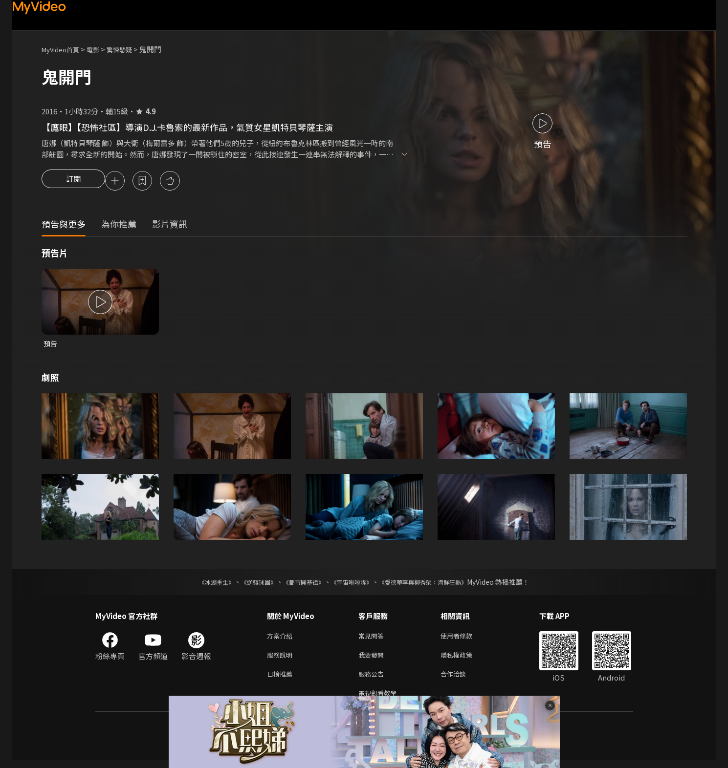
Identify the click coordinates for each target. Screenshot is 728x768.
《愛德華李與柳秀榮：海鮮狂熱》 (435, 584)
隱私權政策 (464, 659)
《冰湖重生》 (199, 584)
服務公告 (373, 680)
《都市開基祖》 (299, 584)
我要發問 (373, 659)
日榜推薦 (281, 680)
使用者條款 (464, 639)
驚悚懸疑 (130, 49)
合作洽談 (461, 680)
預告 (51, 345)
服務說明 (281, 659)
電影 (100, 49)
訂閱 (73, 181)
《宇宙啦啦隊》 (353, 584)
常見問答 (373, 639)
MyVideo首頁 (64, 49)
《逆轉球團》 (247, 584)
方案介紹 (281, 639)
